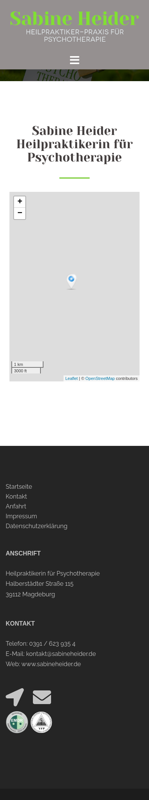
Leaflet (71, 378)
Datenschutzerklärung (36, 526)
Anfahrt (16, 506)
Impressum (21, 516)
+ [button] (19, 202)
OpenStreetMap (100, 378)
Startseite (19, 486)
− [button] (19, 213)
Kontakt (16, 496)
